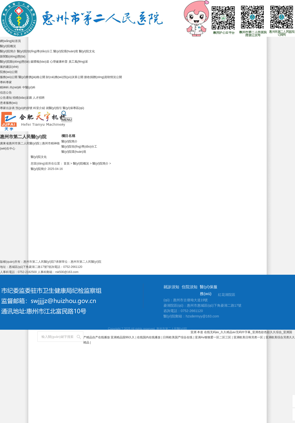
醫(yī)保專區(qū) (73, 108)
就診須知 (171, 287)
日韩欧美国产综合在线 (178, 337)
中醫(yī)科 (28, 87)
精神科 (4, 87)
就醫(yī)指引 (54, 108)
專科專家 (6, 82)
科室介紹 (39, 108)
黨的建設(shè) (9, 66)
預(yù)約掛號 (23, 108)
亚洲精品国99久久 (123, 337)
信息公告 (6, 92)
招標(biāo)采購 (22, 97)
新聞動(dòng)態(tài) (12, 56)
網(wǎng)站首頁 (10, 41)
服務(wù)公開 (8, 77)
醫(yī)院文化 (87, 51)
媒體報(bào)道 (39, 61)
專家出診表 (7, 108)
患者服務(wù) (8, 103)
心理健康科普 (59, 61)
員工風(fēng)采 (78, 61)
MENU (67, 120)
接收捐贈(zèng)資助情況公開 (103, 77)
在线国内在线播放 (149, 337)
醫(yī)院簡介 (8, 51)
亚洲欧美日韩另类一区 (249, 337)
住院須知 (189, 287)
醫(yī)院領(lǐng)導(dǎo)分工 (35, 51)
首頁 (67, 163)
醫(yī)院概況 (8, 46)
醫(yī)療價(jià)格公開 (31, 77)
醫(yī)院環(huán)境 (65, 51)
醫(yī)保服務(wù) (208, 290)
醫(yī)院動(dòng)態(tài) (15, 61)
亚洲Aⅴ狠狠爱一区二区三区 (213, 337)
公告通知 (6, 97)
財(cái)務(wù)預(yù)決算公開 (64, 77)
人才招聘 (38, 97)
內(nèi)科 (15, 87)
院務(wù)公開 (8, 72)
